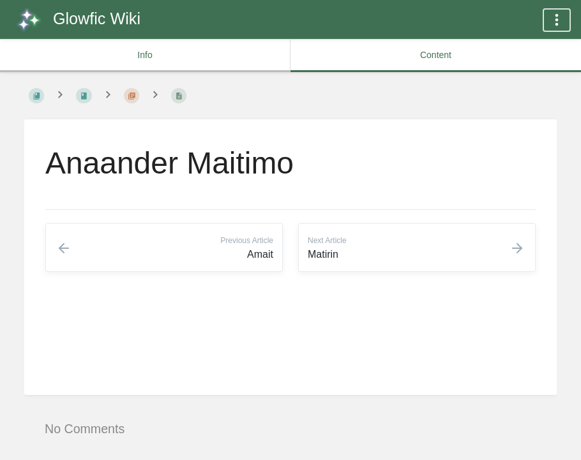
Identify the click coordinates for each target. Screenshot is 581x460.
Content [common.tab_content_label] (435, 55)
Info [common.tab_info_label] (144, 55)
